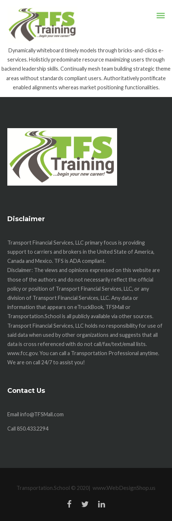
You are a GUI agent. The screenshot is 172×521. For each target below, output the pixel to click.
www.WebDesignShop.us (124, 487)
